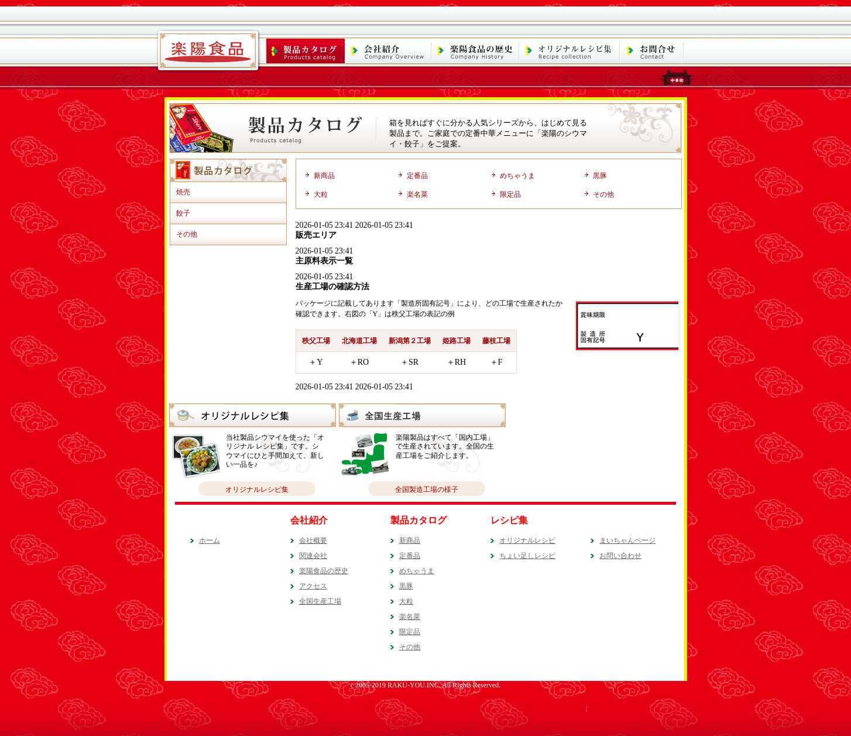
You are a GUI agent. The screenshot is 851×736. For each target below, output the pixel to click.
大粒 (321, 194)
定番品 (417, 176)
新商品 (324, 176)
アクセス (313, 586)
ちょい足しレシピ (527, 556)
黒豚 (600, 176)
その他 (186, 234)
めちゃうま (517, 176)
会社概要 (313, 540)
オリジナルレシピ (527, 540)
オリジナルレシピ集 (257, 489)
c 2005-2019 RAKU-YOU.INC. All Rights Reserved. (426, 685)
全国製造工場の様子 (426, 489)
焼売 (183, 192)
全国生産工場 (320, 601)
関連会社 (313, 556)
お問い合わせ (620, 556)
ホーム (209, 540)
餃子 (183, 213)
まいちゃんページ (627, 540)
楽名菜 (417, 194)
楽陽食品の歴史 (323, 571)
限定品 (510, 194)
